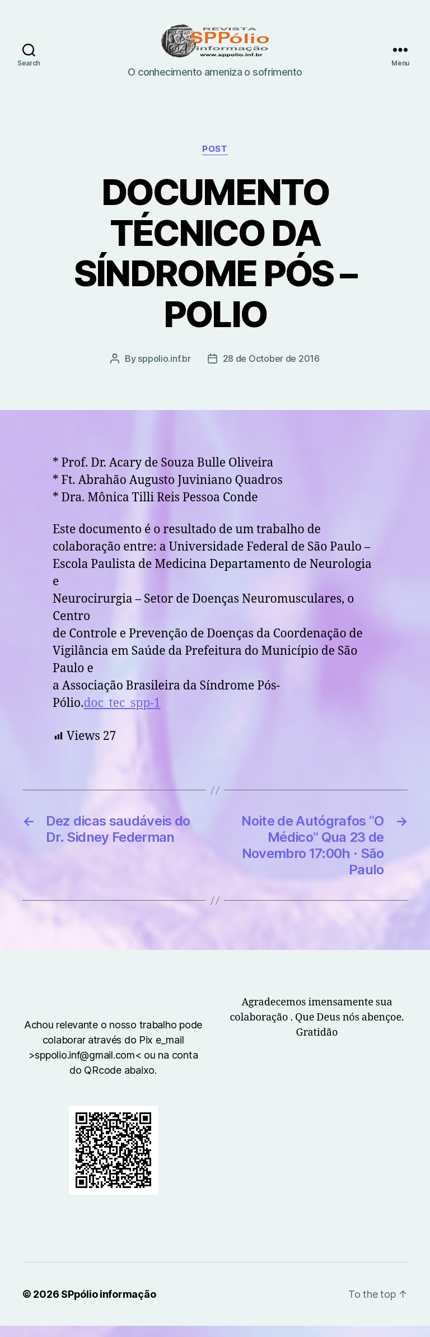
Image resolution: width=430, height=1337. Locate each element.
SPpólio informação (108, 1305)
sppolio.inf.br (164, 369)
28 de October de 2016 (271, 369)
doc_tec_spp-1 (121, 714)
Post (214, 160)
